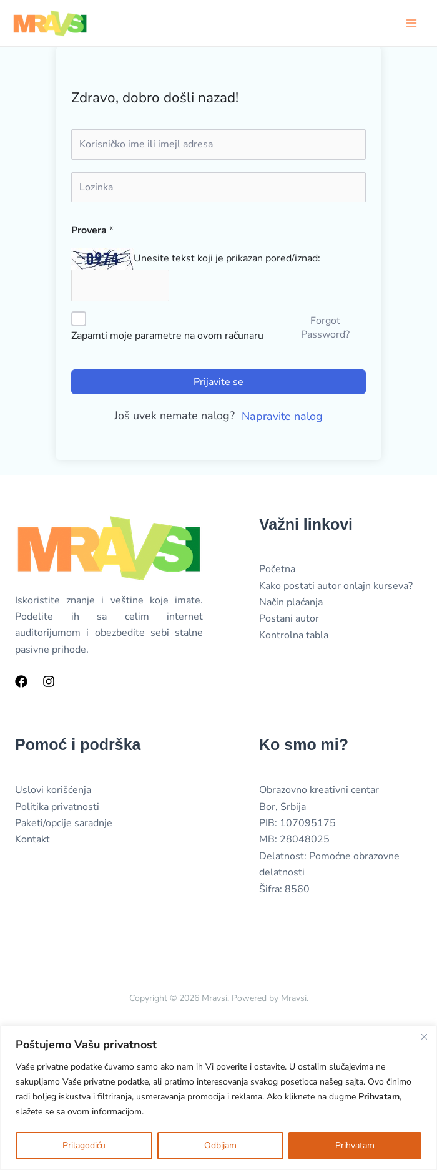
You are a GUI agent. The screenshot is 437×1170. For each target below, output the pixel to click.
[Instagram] (48, 683)
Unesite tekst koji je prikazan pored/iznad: (227, 259)
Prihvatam (355, 1145)
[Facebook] (21, 683)
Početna (277, 571)
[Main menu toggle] (411, 23)
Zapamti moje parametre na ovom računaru (167, 337)
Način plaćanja (291, 604)
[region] (218, 1098)
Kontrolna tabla (293, 636)
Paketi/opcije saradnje (63, 825)
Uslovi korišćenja (53, 792)
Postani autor (289, 620)
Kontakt (32, 841)
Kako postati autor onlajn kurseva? (336, 587)
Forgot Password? (325, 329)
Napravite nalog (282, 417)
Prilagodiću (84, 1145)
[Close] (423, 1036)
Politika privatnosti (57, 808)
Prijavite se (218, 383)
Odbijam (220, 1145)
